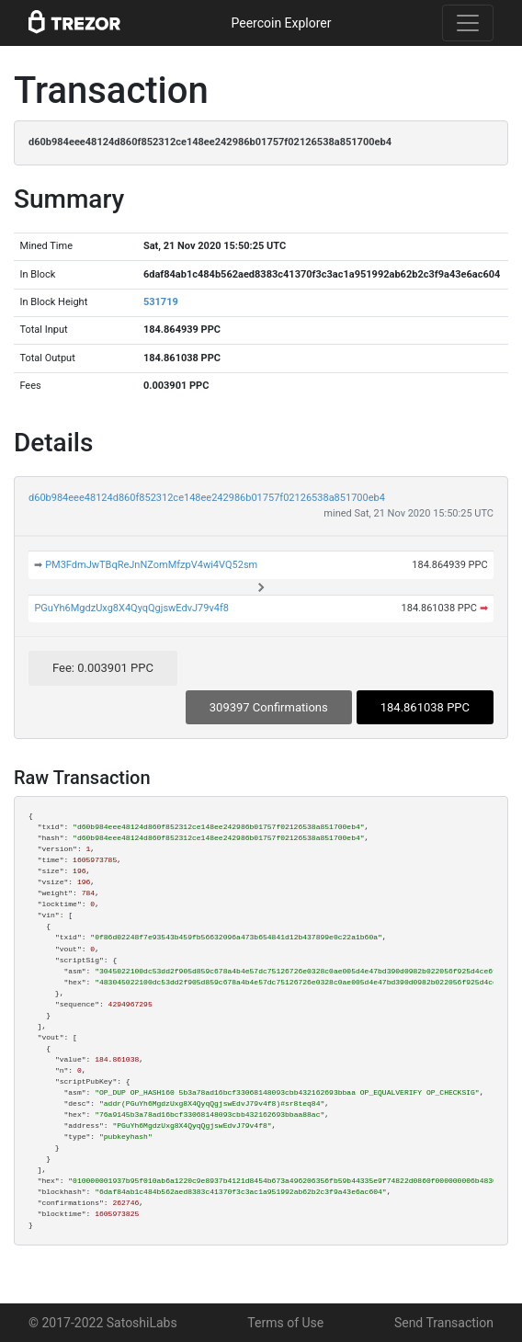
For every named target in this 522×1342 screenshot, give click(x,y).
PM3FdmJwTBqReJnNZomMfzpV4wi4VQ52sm (151, 565)
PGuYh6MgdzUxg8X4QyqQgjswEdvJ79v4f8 (131, 608)
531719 (160, 302)
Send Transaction (444, 1322)
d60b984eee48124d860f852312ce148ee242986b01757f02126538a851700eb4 (206, 498)
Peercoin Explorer (281, 23)
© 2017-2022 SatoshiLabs (102, 1322)
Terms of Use (285, 1322)
